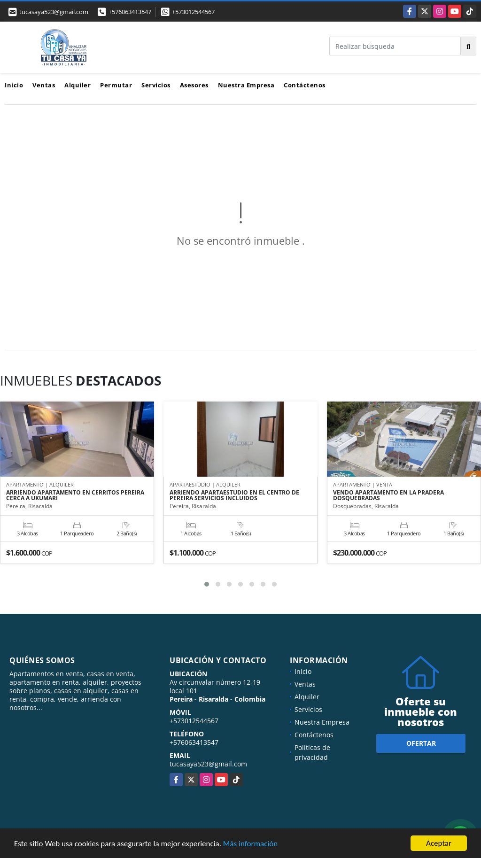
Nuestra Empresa (246, 85)
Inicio (14, 85)
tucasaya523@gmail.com (208, 763)
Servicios (156, 85)
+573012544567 (193, 12)
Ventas (43, 85)
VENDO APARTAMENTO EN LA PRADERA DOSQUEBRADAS (388, 495)
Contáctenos (305, 85)
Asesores (194, 85)
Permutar (116, 85)
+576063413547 (130, 12)
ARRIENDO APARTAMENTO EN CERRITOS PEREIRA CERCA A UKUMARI (75, 495)
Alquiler (77, 85)
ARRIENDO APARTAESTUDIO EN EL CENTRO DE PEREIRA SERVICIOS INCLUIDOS (234, 495)
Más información (250, 844)
